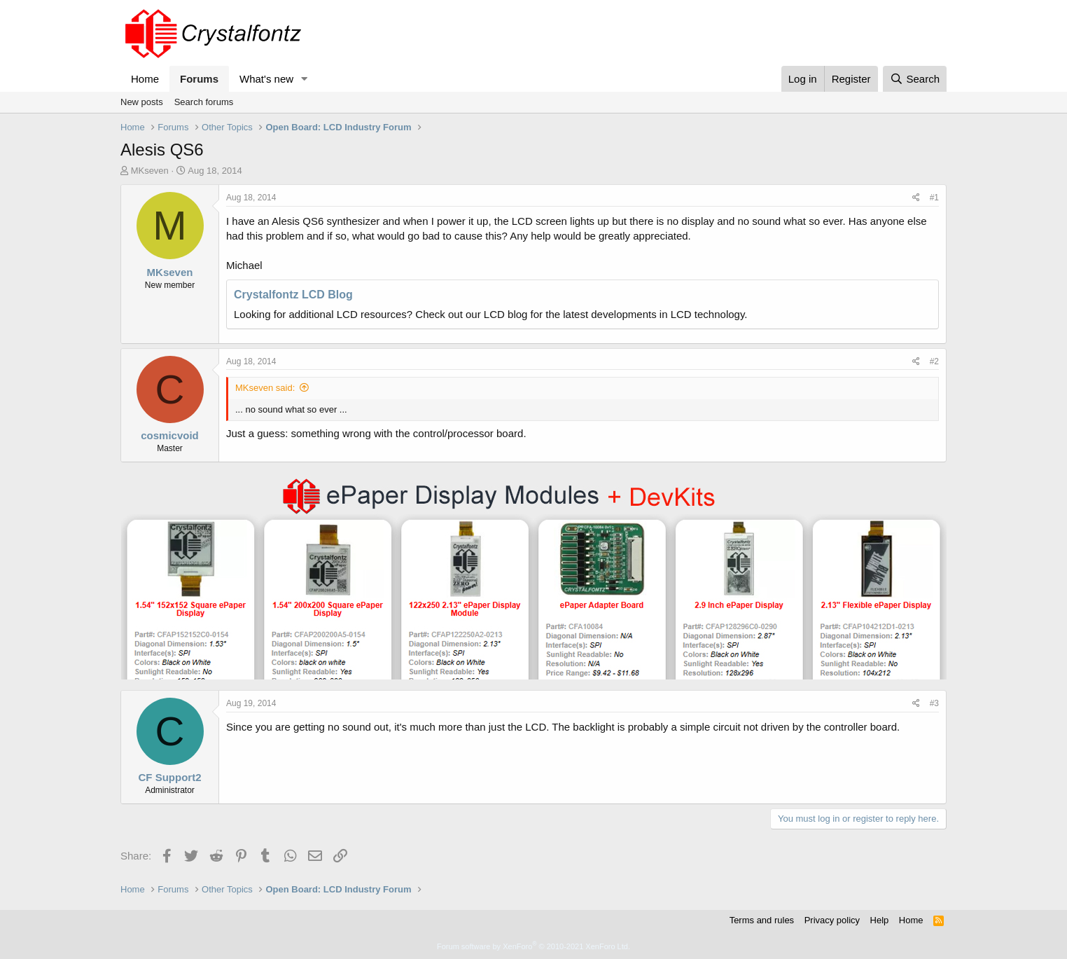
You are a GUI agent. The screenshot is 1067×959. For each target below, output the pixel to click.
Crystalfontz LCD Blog (293, 295)
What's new (266, 79)
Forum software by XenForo (533, 946)
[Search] (915, 79)
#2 (934, 361)
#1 (934, 197)
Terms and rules (762, 920)
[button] (304, 79)
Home (145, 79)
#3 (934, 703)
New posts (141, 102)
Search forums (204, 102)
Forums (199, 79)
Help (879, 920)
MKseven (150, 170)
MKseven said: (265, 387)
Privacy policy (832, 920)
